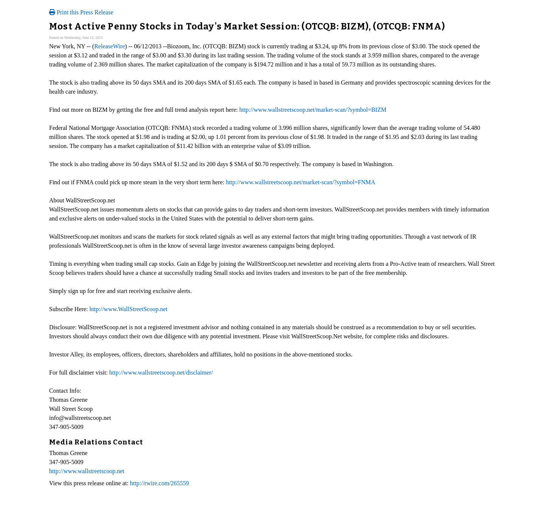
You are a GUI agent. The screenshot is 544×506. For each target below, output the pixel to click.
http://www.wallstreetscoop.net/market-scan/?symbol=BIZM (312, 109)
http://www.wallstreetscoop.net (86, 471)
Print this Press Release (81, 12)
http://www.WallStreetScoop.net (129, 309)
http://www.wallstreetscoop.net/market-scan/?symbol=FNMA (300, 182)
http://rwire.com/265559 (159, 483)
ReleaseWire (109, 46)
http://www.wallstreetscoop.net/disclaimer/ (161, 372)
